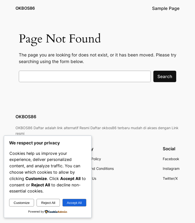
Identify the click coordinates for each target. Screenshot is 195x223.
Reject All (48, 203)
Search (164, 76)
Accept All (74, 203)
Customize (22, 203)
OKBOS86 (25, 8)
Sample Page (166, 8)
